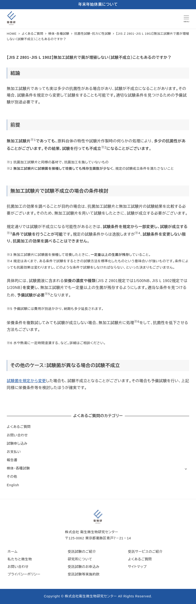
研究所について (80, 559)
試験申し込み (17, 443)
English (13, 485)
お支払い (14, 452)
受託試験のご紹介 (82, 551)
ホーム (13, 551)
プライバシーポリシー (24, 574)
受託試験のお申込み (84, 567)
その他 (12, 476)
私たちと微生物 (20, 559)
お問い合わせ (17, 435)
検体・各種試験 (18, 468)
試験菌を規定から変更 (26, 381)
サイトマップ (137, 567)
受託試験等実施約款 (84, 574)
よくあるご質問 (19, 427)
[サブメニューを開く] (185, 468)
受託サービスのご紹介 (145, 551)
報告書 (12, 460)
